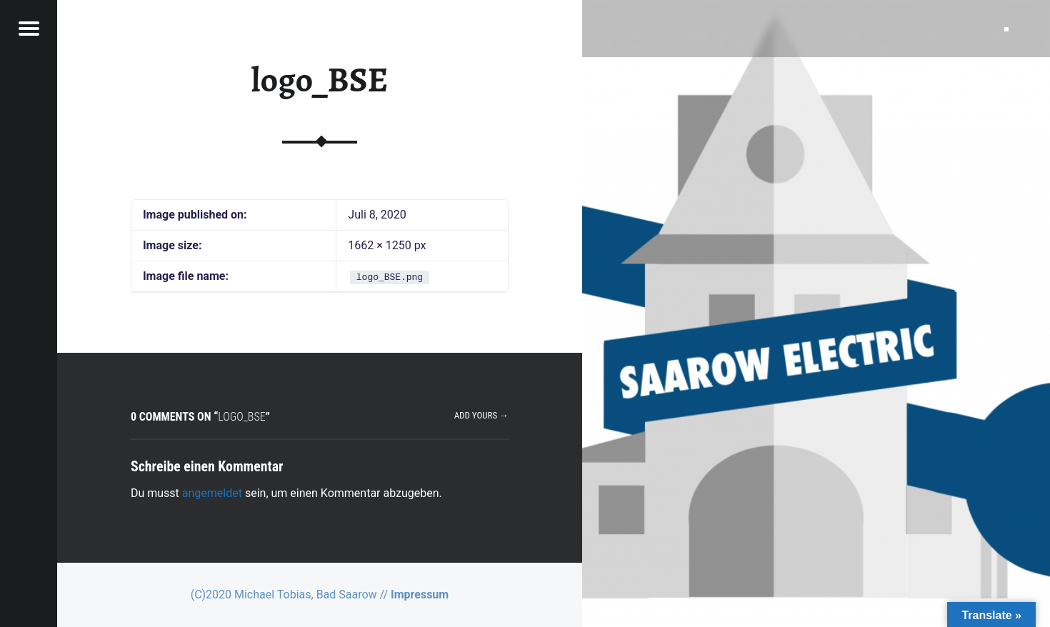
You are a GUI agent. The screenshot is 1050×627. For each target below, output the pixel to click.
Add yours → (481, 415)
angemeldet (212, 493)
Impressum (420, 594)
